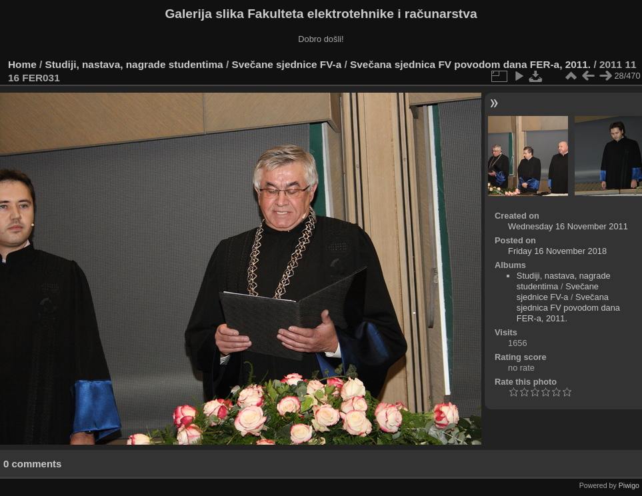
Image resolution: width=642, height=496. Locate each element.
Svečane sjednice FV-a (286, 64)
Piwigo (629, 485)
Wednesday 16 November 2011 (568, 226)
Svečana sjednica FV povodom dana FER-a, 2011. (470, 64)
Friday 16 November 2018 (557, 251)
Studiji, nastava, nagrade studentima (134, 64)
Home (22, 64)
